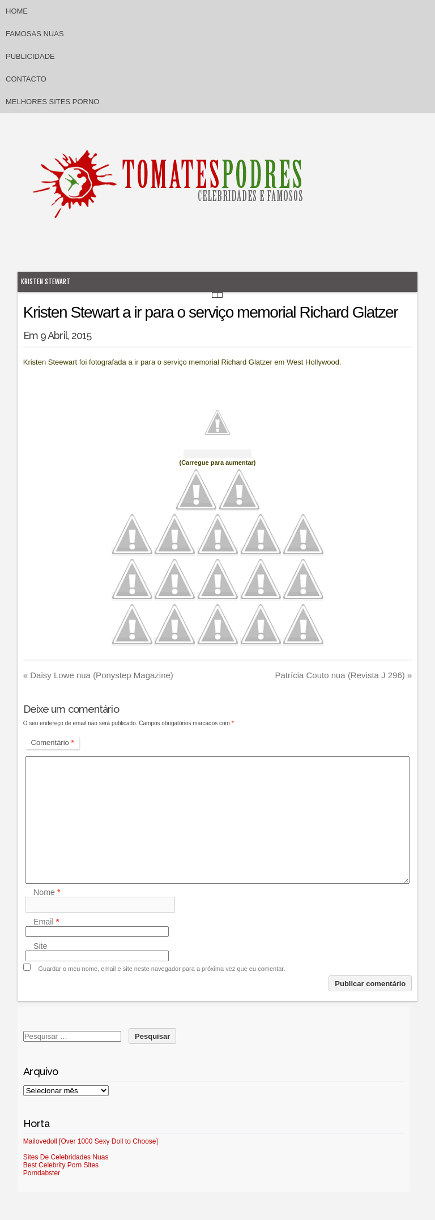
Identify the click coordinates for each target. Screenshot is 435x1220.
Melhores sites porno (52, 101)
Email (46, 921)
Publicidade (30, 56)
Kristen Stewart (45, 281)
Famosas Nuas (35, 33)
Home (17, 11)
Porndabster (41, 1173)
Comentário (52, 742)
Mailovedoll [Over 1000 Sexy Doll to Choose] (90, 1141)
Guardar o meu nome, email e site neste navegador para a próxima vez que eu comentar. (162, 968)
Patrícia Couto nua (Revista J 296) (343, 675)
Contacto (26, 79)
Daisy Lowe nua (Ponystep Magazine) (98, 675)
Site (40, 946)
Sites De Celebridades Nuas (66, 1157)
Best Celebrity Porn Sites (61, 1165)
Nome (47, 892)
